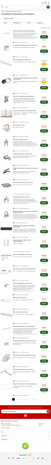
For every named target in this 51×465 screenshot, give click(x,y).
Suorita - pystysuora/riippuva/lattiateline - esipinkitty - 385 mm (25, 371)
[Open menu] (2, 6)
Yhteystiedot (25, 439)
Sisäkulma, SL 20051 (25, 242)
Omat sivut (25, 435)
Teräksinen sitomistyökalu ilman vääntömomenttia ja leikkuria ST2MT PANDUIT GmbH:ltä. (25, 171)
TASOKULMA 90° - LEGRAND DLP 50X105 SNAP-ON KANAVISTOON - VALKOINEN (25, 112)
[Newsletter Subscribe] (48, 411)
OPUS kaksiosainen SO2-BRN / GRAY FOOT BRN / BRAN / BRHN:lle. (25, 342)
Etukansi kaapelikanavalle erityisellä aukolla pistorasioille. (25, 385)
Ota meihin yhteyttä (5, 427)
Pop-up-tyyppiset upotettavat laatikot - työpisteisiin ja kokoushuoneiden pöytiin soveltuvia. (25, 155)
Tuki (25, 432)
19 (34, 399)
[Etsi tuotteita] (48, 7)
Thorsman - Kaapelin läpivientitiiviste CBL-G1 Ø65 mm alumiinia (25, 80)
